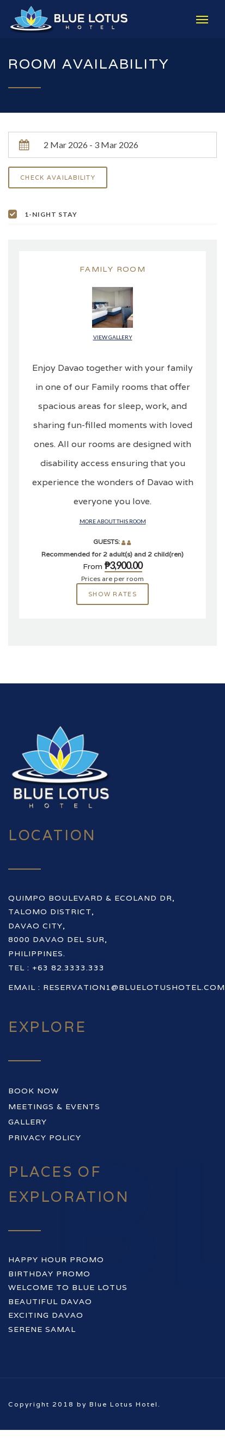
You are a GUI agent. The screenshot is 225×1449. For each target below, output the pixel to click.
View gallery (112, 337)
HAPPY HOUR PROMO (56, 1259)
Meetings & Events (54, 1106)
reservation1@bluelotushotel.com (134, 987)
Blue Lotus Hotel (123, 1404)
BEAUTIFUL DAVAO (50, 1301)
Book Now (33, 1091)
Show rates (112, 594)
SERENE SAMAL (42, 1329)
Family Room (112, 269)
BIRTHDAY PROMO (49, 1274)
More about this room (113, 521)
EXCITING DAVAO (45, 1315)
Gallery (27, 1122)
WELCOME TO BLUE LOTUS (67, 1287)
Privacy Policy (44, 1137)
